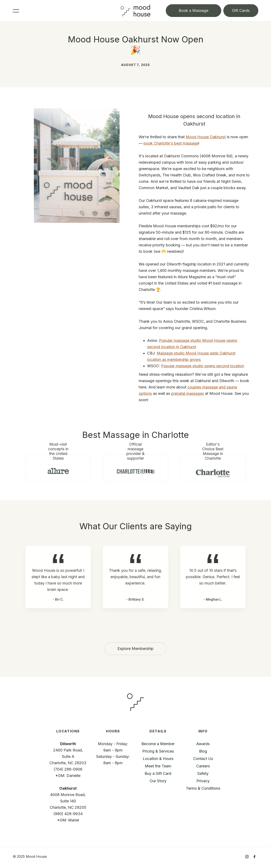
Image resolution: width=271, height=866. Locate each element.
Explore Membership (135, 648)
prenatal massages (187, 393)
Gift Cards (241, 10)
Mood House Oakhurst (206, 137)
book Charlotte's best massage (171, 143)
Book (193, 10)
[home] (135, 10)
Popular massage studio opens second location (202, 366)
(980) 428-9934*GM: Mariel (68, 817)
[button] (67, 10)
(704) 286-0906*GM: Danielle (68, 772)
